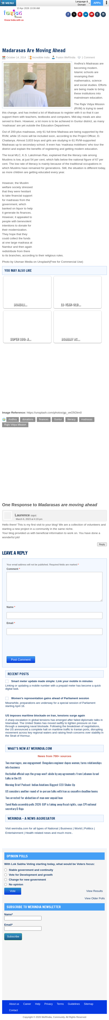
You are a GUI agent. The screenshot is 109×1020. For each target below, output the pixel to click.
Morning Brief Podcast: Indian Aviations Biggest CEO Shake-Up (40, 784)
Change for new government (27, 879)
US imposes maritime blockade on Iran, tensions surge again (45, 715)
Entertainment (14, 832)
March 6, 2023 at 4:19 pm (29, 519)
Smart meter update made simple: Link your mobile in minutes (52, 681)
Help (37, 1004)
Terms (60, 1004)
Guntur (58, 419)
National (53, 828)
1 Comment (88, 57)
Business (67, 828)
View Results (94, 891)
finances (43, 419)
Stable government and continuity (31, 869)
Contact (13, 1010)
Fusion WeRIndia (65, 57)
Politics (89, 828)
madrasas (86, 419)
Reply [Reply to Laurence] (102, 544)
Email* (22, 927)
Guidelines (74, 1004)
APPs (97, 2)
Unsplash (43, 261)
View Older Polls (95, 898)
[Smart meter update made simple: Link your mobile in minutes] (6, 681)
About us (14, 1004)
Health (29, 832)
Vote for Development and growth (31, 874)
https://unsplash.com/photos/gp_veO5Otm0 (54, 412)
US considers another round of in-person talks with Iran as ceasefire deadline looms (51, 791)
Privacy (48, 1004)
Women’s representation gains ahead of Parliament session (50, 698)
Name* (22, 916)
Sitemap (88, 1004)
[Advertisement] (56, 29)
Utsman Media (23, 261)
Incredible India (41, 57)
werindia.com (20, 828)
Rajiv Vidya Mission (15, 424)
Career (27, 1004)
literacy (72, 419)
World (78, 828)
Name (11, 607)
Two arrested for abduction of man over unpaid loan (34, 797)
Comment (13, 569)
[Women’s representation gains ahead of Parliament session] (6, 698)
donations (27, 419)
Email (11, 623)
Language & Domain (82, 3)
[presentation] (39, 645)
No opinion (16, 884)
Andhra (12, 419)
